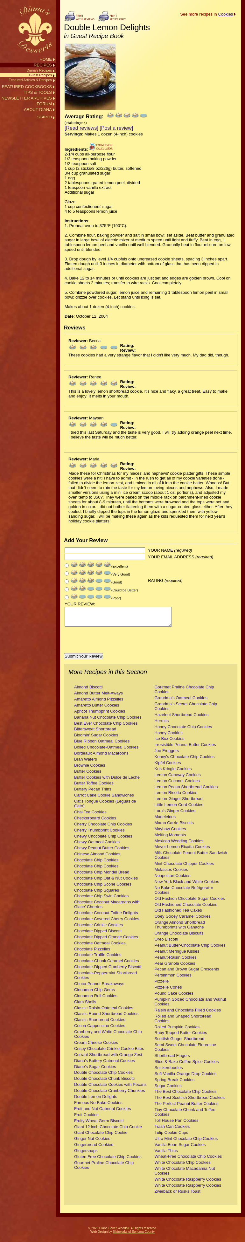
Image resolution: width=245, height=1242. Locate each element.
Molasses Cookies (171, 873)
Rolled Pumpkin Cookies (177, 1030)
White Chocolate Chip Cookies (183, 1166)
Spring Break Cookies (175, 1083)
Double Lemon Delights (95, 1100)
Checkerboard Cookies (95, 821)
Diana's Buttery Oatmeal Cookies (104, 1064)
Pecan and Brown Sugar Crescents (187, 972)
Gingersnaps (86, 1154)
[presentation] (112, 644)
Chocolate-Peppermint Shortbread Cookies (105, 979)
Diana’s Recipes (39, 70)
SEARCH (44, 117)
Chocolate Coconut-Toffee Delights (106, 916)
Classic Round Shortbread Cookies (106, 1017)
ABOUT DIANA (38, 109)
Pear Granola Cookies (175, 967)
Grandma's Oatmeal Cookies (181, 701)
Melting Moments (170, 838)
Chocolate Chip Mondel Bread (101, 875)
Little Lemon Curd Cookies (179, 808)
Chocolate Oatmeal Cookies (100, 946)
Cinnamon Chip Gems (94, 993)
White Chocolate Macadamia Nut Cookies (185, 1174)
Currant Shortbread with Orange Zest (108, 1058)
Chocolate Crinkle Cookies (98, 928)
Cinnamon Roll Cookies (95, 999)
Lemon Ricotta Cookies (176, 796)
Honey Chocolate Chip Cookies (183, 730)
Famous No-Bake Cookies (98, 1106)
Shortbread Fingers (172, 1059)
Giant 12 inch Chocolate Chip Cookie (108, 1130)
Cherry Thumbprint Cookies (99, 833)
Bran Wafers (85, 763)
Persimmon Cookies (173, 978)
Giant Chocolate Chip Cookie (101, 1136)
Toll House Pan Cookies (177, 1124)
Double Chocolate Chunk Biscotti (104, 1082)
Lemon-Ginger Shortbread (179, 802)
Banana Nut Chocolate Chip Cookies (108, 721)
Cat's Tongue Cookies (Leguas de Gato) (105, 807)
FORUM (44, 103)
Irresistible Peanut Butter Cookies (185, 748)
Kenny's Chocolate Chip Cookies (185, 760)
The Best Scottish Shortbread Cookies (190, 1101)
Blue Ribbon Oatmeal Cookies (102, 744)
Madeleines (165, 820)
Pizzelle (162, 985)
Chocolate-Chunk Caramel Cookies (106, 964)
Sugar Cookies (168, 1089)
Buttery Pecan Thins (92, 792)
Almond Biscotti (88, 690)
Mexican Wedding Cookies (179, 844)
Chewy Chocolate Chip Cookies (103, 840)
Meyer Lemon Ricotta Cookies (182, 850)
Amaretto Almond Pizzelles (98, 702)
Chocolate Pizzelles (92, 952)
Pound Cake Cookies (174, 997)
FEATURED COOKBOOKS (27, 86)
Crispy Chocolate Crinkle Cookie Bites (109, 1052)
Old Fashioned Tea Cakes (178, 914)
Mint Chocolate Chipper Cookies (184, 867)
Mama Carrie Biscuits (174, 826)
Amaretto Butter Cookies (96, 709)
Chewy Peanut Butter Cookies (101, 851)
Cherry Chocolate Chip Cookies (103, 827)
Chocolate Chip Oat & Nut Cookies (106, 882)
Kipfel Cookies (168, 766)
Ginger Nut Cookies (92, 1142)
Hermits (162, 724)
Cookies (225, 14)
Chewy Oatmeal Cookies (97, 845)
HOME (45, 59)
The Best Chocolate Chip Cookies (186, 1095)
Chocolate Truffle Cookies (98, 958)
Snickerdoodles (169, 1071)
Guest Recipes (40, 75)
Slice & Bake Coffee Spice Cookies (187, 1065)
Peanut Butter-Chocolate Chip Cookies (190, 949)
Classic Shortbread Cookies (99, 1023)
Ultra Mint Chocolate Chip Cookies (186, 1142)
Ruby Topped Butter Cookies (181, 1036)
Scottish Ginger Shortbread (180, 1042)
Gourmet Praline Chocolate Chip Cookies (104, 1169)
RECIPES (43, 65)
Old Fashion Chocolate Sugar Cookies (190, 902)
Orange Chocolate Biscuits (179, 937)
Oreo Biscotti (166, 943)
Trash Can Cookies (172, 1130)
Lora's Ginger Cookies (175, 814)
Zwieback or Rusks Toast (177, 1195)
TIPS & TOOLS (38, 92)
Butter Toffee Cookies (94, 786)
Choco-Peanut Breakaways (99, 987)
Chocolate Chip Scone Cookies (102, 888)
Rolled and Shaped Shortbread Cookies (183, 1022)
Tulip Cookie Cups (171, 1136)
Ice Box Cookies (170, 742)
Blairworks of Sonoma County (134, 1235)
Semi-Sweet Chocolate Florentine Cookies (185, 1051)
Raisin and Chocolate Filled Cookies (188, 1013)
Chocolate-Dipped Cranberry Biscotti (107, 970)
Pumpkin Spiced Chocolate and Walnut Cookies (190, 1005)
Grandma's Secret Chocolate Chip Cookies (186, 710)
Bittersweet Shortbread (95, 732)
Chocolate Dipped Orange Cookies (106, 940)
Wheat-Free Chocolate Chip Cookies (188, 1160)
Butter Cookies (87, 775)
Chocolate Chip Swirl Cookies (101, 899)
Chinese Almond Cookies (97, 857)
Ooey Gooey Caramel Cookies (183, 920)
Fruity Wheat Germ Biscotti (98, 1124)
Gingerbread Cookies (93, 1148)
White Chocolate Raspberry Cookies (188, 1183)
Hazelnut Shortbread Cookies (182, 718)
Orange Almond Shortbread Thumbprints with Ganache (180, 928)
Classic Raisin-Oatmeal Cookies (103, 1011)
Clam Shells (85, 1005)
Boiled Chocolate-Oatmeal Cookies (106, 751)
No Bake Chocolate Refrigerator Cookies (184, 894)
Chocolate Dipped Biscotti (98, 934)
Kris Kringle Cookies (173, 772)
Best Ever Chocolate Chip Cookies (105, 727)
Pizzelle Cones (168, 991)
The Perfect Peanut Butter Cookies (187, 1107)
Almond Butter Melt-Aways (98, 696)
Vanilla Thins (166, 1154)
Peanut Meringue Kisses (177, 955)
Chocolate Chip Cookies (96, 863)
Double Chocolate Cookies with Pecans (110, 1088)
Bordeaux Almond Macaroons (101, 757)
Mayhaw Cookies (170, 832)
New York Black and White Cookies (187, 885)
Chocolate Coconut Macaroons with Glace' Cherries (106, 908)
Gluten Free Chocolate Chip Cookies (108, 1160)
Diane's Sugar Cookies (95, 1070)
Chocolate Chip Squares (96, 894)
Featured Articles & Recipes (30, 80)
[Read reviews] (81, 128)
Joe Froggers (167, 754)
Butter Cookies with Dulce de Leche (107, 781)
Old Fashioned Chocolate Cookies (186, 908)
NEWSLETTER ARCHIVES (27, 98)
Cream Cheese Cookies (96, 1046)
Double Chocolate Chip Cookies (103, 1076)
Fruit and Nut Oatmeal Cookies (102, 1112)
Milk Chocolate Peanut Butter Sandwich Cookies (191, 859)
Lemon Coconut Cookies (177, 784)
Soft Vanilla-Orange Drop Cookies (186, 1077)
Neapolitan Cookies (173, 879)
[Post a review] (116, 128)
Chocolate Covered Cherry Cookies (106, 922)
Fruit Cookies (86, 1118)
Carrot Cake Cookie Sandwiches (104, 799)
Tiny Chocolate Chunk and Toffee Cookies (185, 1116)
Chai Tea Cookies (90, 815)
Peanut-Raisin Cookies (176, 961)
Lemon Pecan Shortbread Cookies (186, 790)
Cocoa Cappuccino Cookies (99, 1029)
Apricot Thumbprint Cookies (99, 715)
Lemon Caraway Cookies (178, 778)
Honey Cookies (169, 736)
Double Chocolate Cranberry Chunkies (109, 1094)
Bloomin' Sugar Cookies (96, 738)
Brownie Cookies (89, 769)
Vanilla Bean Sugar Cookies (180, 1148)
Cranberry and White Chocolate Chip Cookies (108, 1038)
